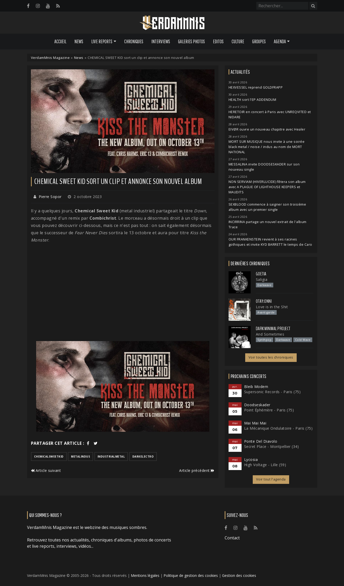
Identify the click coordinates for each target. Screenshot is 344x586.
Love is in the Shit (272, 306)
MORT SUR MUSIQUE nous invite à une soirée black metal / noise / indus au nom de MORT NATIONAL (267, 146)
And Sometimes (270, 334)
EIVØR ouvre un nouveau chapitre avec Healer (267, 129)
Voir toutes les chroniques (271, 357)
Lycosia (251, 459)
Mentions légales (145, 575)
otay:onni (264, 301)
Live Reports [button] (101, 41)
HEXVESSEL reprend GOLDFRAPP (256, 87)
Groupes (259, 41)
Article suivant (46, 470)
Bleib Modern (256, 386)
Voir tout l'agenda (271, 479)
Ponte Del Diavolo (260, 441)
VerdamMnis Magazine (50, 57)
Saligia (262, 279)
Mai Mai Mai (255, 423)
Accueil (60, 41)
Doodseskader (257, 404)
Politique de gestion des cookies (191, 575)
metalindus (80, 456)
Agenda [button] (280, 41)
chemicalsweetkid (49, 456)
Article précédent (197, 470)
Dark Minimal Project (273, 328)
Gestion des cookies (239, 575)
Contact (232, 538)
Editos (218, 41)
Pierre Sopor (50, 196)
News (78, 41)
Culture (238, 41)
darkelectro (143, 456)
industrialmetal (111, 456)
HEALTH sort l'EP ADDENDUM (252, 99)
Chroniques (133, 41)
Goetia (261, 274)
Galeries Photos (191, 41)
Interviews (160, 41)
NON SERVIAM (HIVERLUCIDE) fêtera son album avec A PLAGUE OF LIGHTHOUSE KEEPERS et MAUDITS (267, 187)
